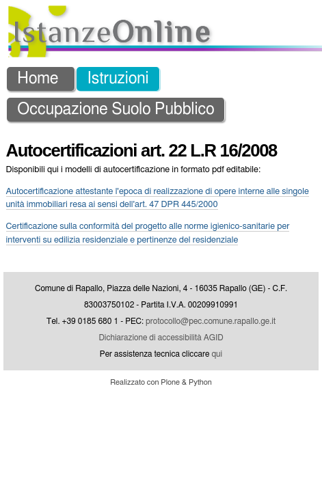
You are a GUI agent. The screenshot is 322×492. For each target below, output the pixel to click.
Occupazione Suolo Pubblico (115, 43)
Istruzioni (118, 12)
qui (216, 287)
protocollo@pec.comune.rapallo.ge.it (211, 254)
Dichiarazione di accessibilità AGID (160, 270)
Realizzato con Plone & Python (161, 315)
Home (37, 12)
